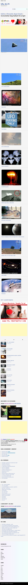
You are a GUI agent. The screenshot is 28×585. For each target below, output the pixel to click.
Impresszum (2, 583)
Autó (1, 576)
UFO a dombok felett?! (5, 86)
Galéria (3, 14)
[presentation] (5, 340)
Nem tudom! (4, 454)
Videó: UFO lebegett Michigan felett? (8, 533)
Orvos (2, 572)
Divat (1, 552)
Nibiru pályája (4, 275)
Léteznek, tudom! (6, 451)
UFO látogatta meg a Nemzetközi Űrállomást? (9, 531)
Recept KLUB (3, 557)
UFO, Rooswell (4, 498)
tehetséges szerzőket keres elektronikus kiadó (9, 462)
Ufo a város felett (5, 491)
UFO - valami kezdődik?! (10, 342)
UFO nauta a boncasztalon (6, 220)
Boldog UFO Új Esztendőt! (11, 384)
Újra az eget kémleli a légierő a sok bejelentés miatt (10, 532)
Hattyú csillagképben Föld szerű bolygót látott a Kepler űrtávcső (13, 236)
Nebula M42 (4, 107)
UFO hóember (4, 490)
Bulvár (2, 570)
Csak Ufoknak (4, 129)
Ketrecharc (2, 556)
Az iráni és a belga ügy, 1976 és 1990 (8, 474)
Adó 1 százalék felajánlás (7, 300)
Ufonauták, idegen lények (14, 14)
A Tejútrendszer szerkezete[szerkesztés (8, 466)
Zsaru (2, 568)
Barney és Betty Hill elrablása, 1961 (8, 477)
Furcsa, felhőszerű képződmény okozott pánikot (10, 525)
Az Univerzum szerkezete (6, 465)
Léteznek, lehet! (8, 452)
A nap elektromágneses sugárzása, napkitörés (14, 355)
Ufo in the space (9, 380)
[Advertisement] (14, 32)
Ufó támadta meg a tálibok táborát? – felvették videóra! (11, 530)
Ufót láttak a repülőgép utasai (7, 529)
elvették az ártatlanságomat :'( (7, 469)
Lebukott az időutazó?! (6, 463)
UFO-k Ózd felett (4, 478)
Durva (2, 569)
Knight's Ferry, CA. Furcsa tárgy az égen (8, 255)
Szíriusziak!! (4, 496)
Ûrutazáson (4, 293)
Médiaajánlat (11, 583)
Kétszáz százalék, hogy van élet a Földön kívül (9, 527)
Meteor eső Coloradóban (10, 390)
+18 (1, 566)
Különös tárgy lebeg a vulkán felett (8, 202)
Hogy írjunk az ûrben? (5, 471)
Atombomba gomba (5, 186)
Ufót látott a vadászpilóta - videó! (7, 524)
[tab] (5, 340)
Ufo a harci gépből (9, 348)
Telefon (2, 577)
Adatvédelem (7, 583)
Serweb (2, 579)
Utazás (2, 559)
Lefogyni (2, 565)
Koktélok (2, 553)
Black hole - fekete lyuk (10, 360)
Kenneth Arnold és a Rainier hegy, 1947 (8, 473)
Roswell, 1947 (4, 472)
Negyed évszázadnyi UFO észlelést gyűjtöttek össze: (10, 526)
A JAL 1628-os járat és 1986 (6, 475)
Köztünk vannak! (5, 456)
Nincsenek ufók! (5, 455)
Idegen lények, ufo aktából (11, 364)
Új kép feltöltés (17, 403)
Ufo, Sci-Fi (5, 4)
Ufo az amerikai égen (5, 146)
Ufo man (3, 500)
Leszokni (2, 573)
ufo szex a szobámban (5, 467)
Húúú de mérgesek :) (5, 166)
